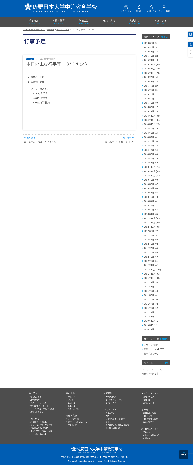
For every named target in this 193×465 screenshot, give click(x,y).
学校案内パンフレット (39, 406)
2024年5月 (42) (151, 145)
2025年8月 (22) (151, 81)
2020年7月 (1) (150, 329)
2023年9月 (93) (151, 180)
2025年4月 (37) (151, 98)
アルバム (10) (155, 369)
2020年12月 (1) (151, 321)
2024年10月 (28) (152, 124)
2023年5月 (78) (151, 197)
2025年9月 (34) (151, 77)
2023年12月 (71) (152, 167)
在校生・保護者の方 (151, 435)
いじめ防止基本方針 (38, 434)
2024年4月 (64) (151, 150)
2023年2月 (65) (151, 209)
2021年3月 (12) (151, 308)
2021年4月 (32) (151, 304)
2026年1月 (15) (151, 60)
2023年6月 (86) (151, 192)
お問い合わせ (148, 403)
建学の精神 (35, 400)
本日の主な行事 (149, 413)
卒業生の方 (147, 438)
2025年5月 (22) (151, 94)
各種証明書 (147, 416)
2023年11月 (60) (152, 171)
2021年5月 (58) (151, 299)
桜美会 (108, 422)
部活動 (70, 400)
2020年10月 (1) (151, 325)
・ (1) (144, 369)
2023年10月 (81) (152, 175)
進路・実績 (109, 22)
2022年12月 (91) (152, 218)
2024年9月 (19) (151, 128)
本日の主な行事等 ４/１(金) (119, 142)
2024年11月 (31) (152, 120)
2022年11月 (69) (152, 222)
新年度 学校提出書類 (114, 428)
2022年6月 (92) (151, 244)
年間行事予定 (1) (149, 374)
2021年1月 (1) (150, 316)
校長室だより (111, 413)
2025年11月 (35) (152, 68)
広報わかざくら (36, 412)
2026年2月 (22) (151, 56)
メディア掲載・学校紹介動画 (42, 409)
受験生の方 (147, 432)
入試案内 (134, 22)
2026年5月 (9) (150, 43)
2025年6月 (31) (151, 90)
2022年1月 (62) (151, 265)
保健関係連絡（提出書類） (116, 419)
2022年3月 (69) (151, 257)
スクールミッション (38, 403)
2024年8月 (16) (151, 133)
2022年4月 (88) (151, 252)
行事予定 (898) (151, 353)
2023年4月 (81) (151, 201)
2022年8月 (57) (151, 235)
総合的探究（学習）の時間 (41, 431)
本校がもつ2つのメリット (78, 422)
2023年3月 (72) (151, 205)
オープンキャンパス (114, 400)
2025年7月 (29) (151, 86)
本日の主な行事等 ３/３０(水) (40, 142)
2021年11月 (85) (152, 274)
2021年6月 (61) (151, 295)
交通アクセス (148, 397)
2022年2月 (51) (151, 261)
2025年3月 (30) (151, 103)
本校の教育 (58, 22)
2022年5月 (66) (151, 248)
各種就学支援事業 (150, 419)
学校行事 (71, 397)
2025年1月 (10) (151, 111)
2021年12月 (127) (152, 269)
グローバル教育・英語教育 (41, 425)
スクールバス (73, 409)
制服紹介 (71, 406)
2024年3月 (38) (151, 154)
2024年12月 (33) (152, 116)
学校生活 (83, 22)
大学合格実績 (73, 419)
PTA (107, 416)
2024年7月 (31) (151, 137)
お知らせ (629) (151, 345)
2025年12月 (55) (152, 64)
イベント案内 (111, 403)
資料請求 (146, 400)
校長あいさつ (35, 397)
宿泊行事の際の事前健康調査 (117, 425)
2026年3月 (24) (151, 51)
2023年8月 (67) (151, 184)
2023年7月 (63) (151, 188)
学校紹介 (33, 22)
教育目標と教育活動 (38, 422)
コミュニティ (159, 22)
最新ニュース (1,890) (154, 349)
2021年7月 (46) (151, 291)
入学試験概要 (111, 397)
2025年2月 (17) (151, 107)
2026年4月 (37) (151, 47)
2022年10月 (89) (152, 227)
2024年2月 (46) (151, 158)
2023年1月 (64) (151, 214)
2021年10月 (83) (152, 278)
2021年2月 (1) (150, 312)
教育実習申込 (148, 422)
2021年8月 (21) (151, 286)
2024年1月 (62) (151, 163)
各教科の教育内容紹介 (39, 428)
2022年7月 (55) (151, 239)
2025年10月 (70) (152, 73)
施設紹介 (71, 403)
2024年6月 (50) (151, 141)
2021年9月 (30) (151, 282)
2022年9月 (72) (151, 231)
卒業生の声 (72, 425)
